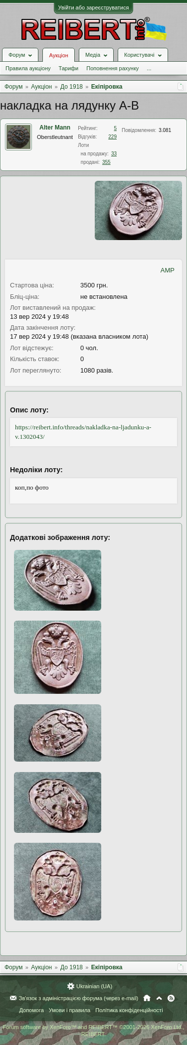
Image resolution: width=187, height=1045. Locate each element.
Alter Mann (54, 127)
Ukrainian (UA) (94, 986)
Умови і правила (69, 1010)
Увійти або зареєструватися (93, 7)
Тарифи (68, 68)
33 (114, 153)
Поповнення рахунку (112, 68)
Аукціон (58, 55)
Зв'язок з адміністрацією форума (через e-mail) (79, 998)
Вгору (159, 998)
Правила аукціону (27, 68)
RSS (171, 998)
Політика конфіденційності (129, 1010)
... (149, 68)
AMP (168, 270)
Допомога (31, 1010)
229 (112, 136)
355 (106, 162)
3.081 (165, 130)
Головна (147, 998)
